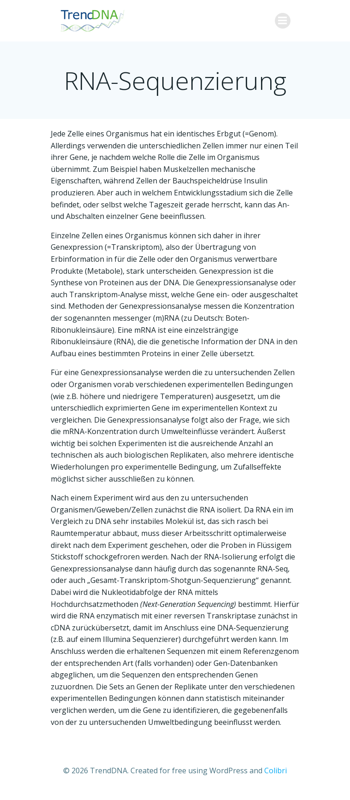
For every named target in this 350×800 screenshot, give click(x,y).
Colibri (275, 770)
